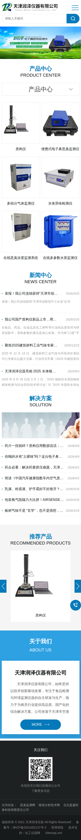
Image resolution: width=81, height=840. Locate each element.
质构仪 (21, 149)
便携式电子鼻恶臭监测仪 (60, 149)
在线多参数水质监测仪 (60, 258)
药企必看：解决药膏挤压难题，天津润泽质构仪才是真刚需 (33, 467)
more (40, 724)
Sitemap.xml (53, 833)
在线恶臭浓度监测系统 (20, 258)
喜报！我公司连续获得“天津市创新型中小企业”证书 (30, 293)
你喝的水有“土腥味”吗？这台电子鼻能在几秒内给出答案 (33, 456)
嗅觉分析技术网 (49, 805)
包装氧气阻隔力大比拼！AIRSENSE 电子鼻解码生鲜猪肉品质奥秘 (33, 500)
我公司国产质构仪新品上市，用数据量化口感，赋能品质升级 (30, 319)
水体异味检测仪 (60, 203)
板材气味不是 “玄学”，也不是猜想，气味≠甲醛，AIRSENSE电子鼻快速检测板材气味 (33, 510)
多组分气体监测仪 (21, 203)
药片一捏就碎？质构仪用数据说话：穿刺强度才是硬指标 (33, 446)
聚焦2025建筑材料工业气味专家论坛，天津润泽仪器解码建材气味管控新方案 (30, 345)
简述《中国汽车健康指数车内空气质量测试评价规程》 (33, 478)
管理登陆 (57, 827)
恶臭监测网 (27, 805)
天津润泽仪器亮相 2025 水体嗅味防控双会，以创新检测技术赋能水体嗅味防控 (30, 371)
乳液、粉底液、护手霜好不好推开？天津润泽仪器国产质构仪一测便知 (33, 489)
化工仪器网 (32, 833)
